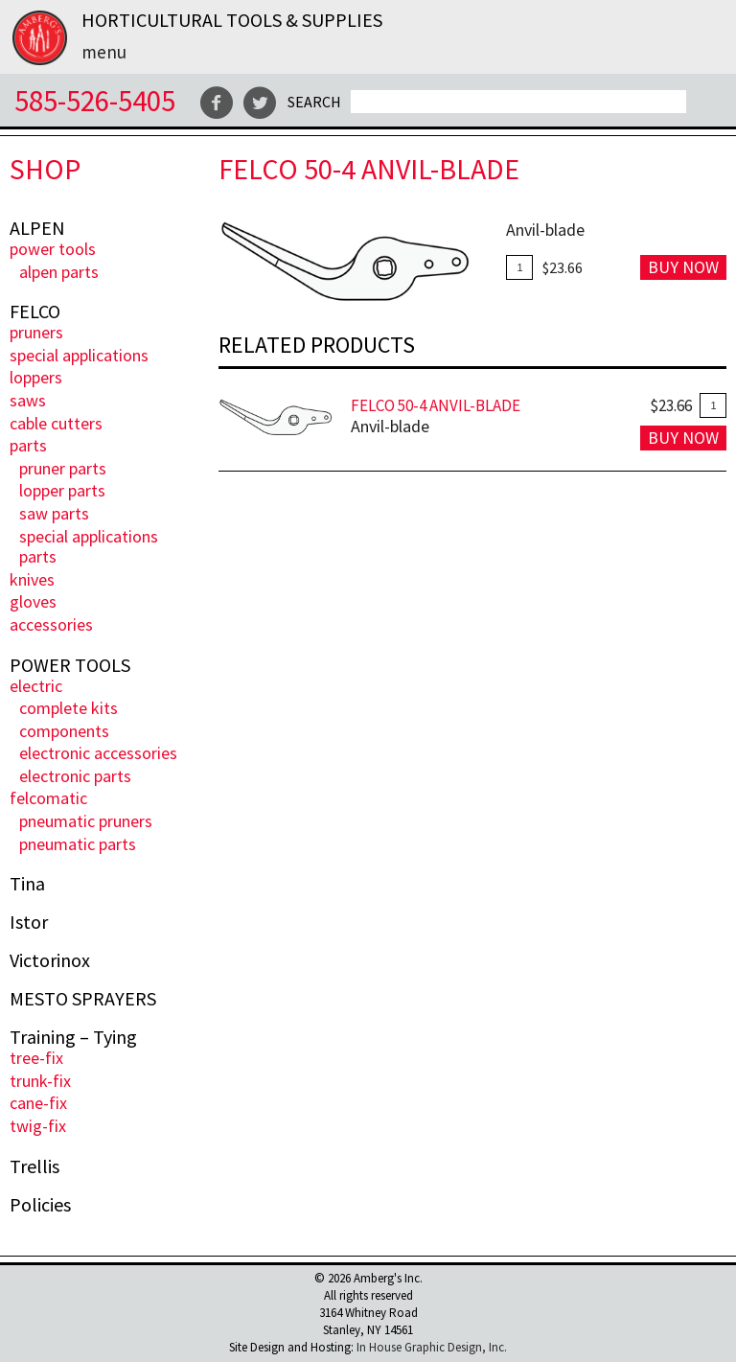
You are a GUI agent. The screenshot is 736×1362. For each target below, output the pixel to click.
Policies (40, 1204)
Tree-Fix (36, 1058)
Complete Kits (68, 708)
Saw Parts (54, 513)
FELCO (35, 311)
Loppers (36, 377)
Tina (27, 883)
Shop (45, 169)
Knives (32, 579)
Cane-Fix (38, 1103)
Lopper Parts (62, 490)
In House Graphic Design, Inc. (431, 1347)
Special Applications (79, 355)
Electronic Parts (75, 776)
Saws (28, 400)
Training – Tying (73, 1037)
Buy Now (683, 267)
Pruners (36, 332)
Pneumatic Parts (77, 844)
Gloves (33, 601)
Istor (29, 922)
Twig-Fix (38, 1126)
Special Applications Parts (88, 546)
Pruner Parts (62, 468)
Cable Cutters (56, 423)
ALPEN (37, 228)
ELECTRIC (36, 686)
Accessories (51, 624)
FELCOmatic (48, 798)
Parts (28, 445)
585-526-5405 (94, 100)
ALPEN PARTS (59, 272)
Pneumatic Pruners (85, 821)
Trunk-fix (40, 1081)
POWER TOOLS (53, 249)
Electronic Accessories (98, 753)
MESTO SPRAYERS (83, 998)
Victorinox (50, 960)
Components (64, 731)
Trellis (34, 1166)
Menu (103, 51)
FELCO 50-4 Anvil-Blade (435, 405)
